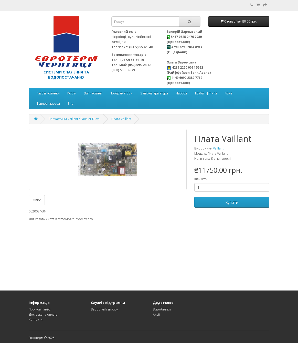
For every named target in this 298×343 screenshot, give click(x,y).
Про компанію (39, 309)
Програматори (121, 93)
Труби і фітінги (206, 93)
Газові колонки (48, 93)
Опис (37, 200)
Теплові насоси (48, 103)
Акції (156, 314)
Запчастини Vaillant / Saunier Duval (74, 119)
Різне (228, 93)
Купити (231, 202)
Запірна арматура (154, 93)
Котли (71, 93)
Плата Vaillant (121, 119)
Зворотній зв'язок (104, 309)
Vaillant (218, 148)
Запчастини (93, 93)
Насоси (181, 93)
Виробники (162, 309)
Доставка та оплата (43, 314)
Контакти (35, 319)
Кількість (200, 179)
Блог (71, 103)
